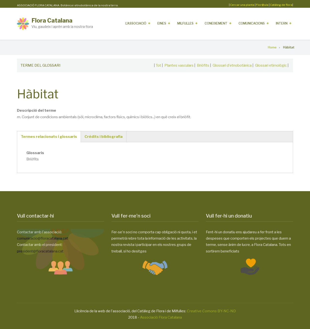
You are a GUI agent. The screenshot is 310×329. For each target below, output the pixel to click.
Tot (158, 65)
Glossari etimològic (271, 65)
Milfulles (185, 23)
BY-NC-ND (211, 311)
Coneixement (216, 23)
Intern (281, 23)
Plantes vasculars (179, 65)
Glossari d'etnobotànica (232, 65)
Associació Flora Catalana (161, 317)
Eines (161, 23)
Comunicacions (252, 23)
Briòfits (203, 65)
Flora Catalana (51, 20)
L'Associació (135, 23)
